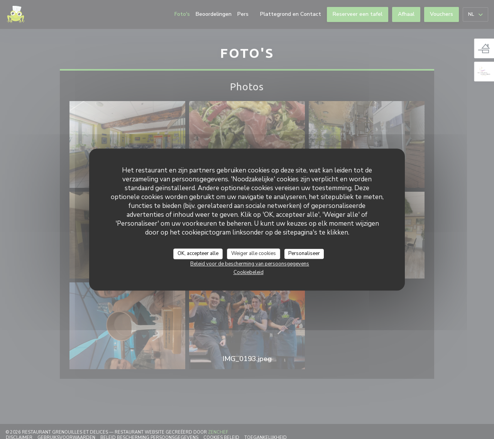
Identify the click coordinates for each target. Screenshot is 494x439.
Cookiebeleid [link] (248, 272)
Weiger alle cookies (253, 253)
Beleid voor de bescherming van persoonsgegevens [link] (249, 263)
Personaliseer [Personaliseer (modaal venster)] (304, 253)
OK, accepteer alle (198, 253)
